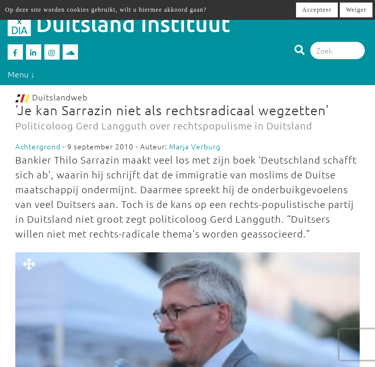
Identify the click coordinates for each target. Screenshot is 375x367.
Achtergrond (38, 146)
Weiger (356, 9)
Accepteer (317, 9)
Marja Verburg (195, 146)
